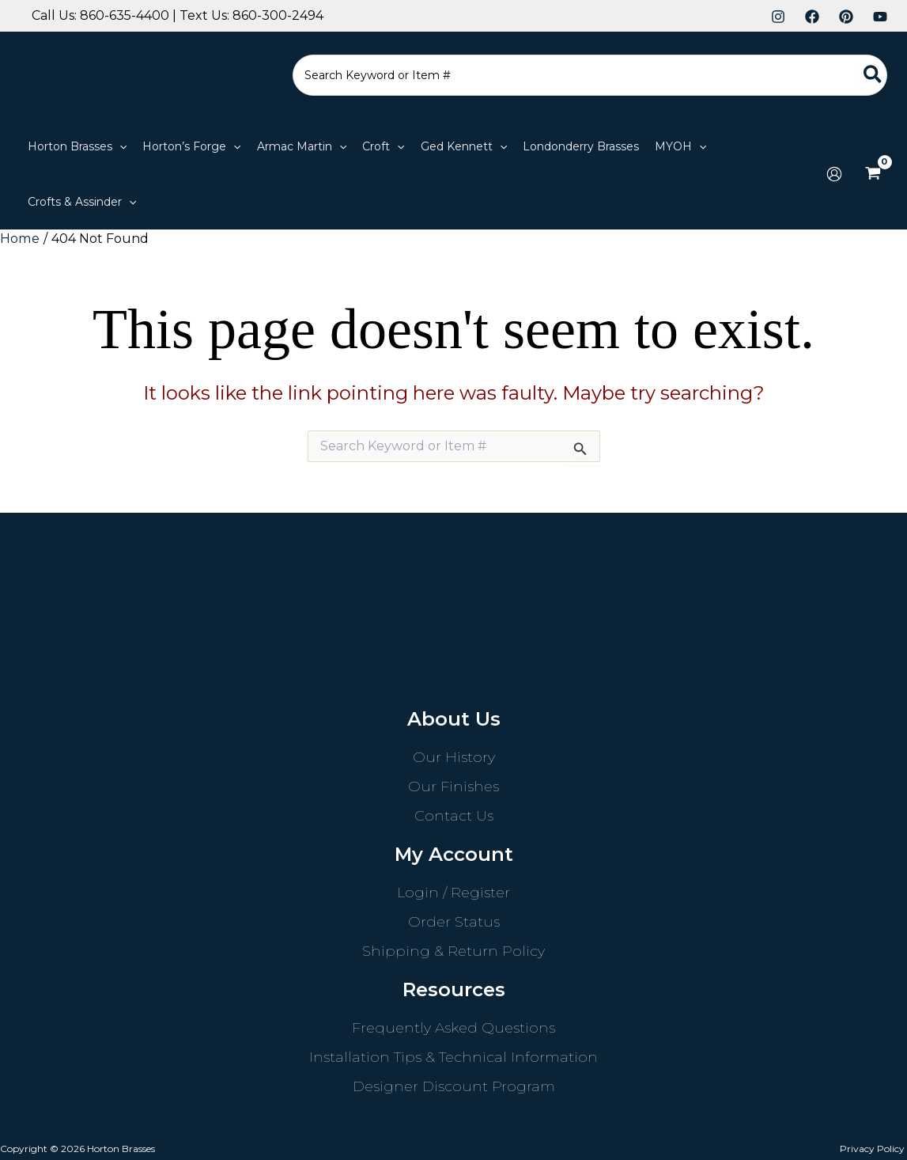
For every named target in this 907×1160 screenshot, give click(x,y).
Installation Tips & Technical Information (453, 1056)
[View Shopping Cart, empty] (872, 174)
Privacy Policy (874, 1148)
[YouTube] (880, 16)
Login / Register (453, 891)
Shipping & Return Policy (453, 950)
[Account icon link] (834, 174)
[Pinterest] (846, 16)
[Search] (873, 75)
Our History (454, 756)
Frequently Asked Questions (453, 1027)
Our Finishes (453, 785)
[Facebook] (812, 16)
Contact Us (453, 815)
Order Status (454, 921)
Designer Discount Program (454, 1085)
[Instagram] (778, 16)
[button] (77, 146)
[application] (119, 146)
